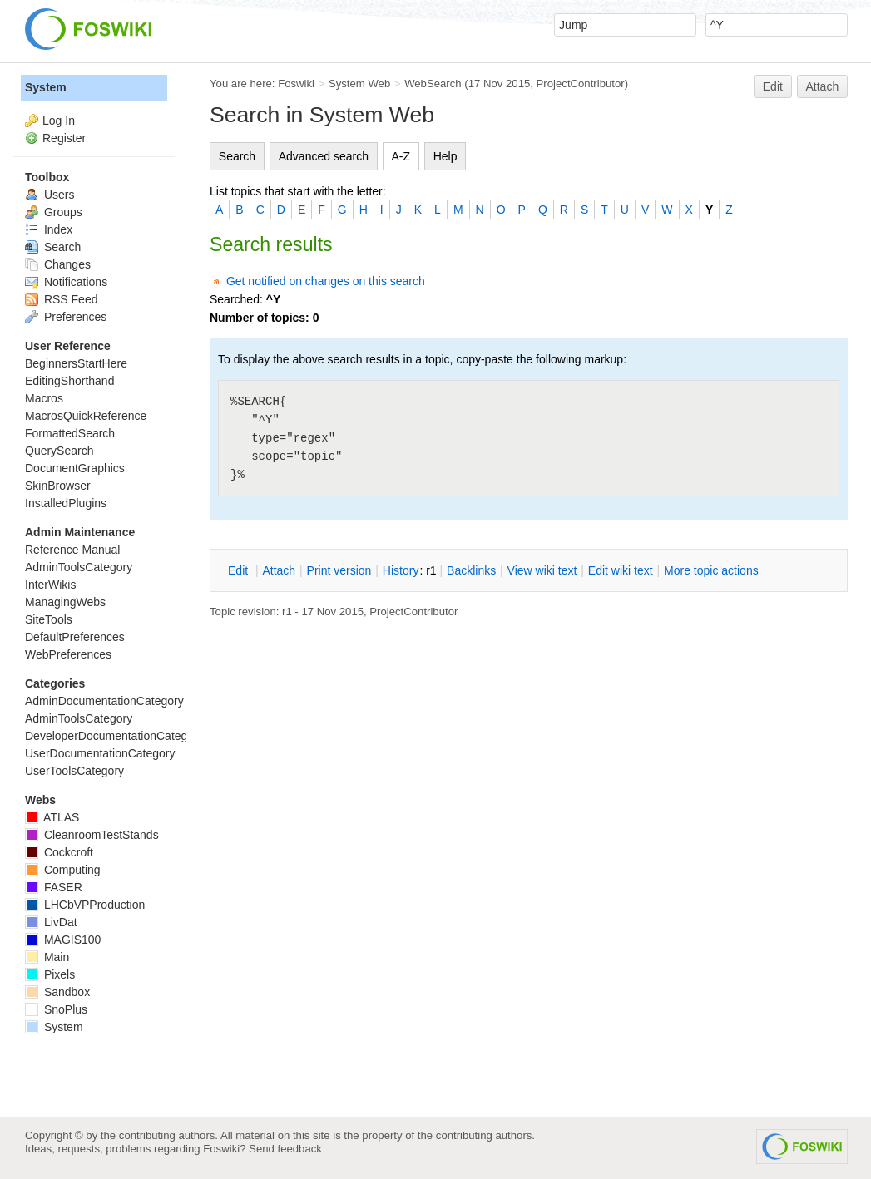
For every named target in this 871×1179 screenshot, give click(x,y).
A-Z (401, 156)
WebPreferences (68, 654)
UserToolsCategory (74, 770)
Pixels (50, 974)
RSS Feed (61, 299)
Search (237, 156)
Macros (44, 398)
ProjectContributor (581, 83)
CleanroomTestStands (92, 834)
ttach (278, 570)
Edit (773, 86)
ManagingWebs (65, 602)
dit (239, 570)
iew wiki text (542, 570)
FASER (53, 887)
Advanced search (324, 156)
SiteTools (48, 619)
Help (445, 156)
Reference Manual (72, 549)
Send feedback (285, 1148)
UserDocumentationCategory (100, 753)
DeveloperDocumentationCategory (114, 735)
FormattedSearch (70, 433)
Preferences (65, 316)
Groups (53, 212)
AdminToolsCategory (78, 567)
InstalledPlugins (65, 503)
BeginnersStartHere (76, 363)
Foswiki (296, 83)
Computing (63, 869)
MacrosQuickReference (85, 415)
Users (49, 194)
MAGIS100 (63, 939)
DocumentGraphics (75, 468)
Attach (822, 86)
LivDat (51, 922)
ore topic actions (711, 570)
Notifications (66, 282)
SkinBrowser (58, 485)
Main (47, 957)
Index (48, 229)
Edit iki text (620, 570)
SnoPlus (56, 1009)
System (46, 87)
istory (401, 570)
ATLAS (52, 817)
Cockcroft (59, 852)
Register (64, 138)
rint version (339, 570)
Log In (58, 120)
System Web (359, 83)
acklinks (471, 570)
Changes (58, 264)
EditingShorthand (69, 380)
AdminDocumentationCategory (104, 701)
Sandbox (57, 992)
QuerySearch (59, 450)
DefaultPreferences (75, 637)
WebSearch (433, 83)
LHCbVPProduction (85, 904)
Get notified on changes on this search (325, 281)
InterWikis (50, 584)
